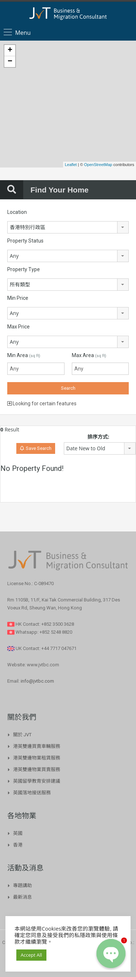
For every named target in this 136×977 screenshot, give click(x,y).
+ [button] (10, 50)
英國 (17, 833)
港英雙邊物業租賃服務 (36, 758)
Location (17, 212)
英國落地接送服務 (32, 792)
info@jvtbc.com (37, 681)
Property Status (25, 241)
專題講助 (22, 885)
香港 (17, 845)
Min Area (23, 355)
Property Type (23, 269)
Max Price (18, 327)
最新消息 (22, 897)
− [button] (10, 61)
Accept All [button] (31, 955)
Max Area (89, 355)
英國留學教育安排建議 (36, 781)
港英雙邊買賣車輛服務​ (36, 746)
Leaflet (71, 164)
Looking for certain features (42, 403)
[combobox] (68, 227)
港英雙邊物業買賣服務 (36, 769)
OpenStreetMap (98, 164)
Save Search (35, 448)
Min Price (17, 298)
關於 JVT (22, 734)
